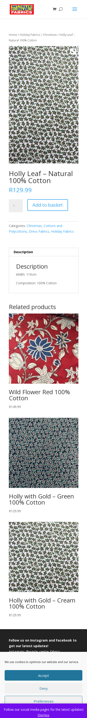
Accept (43, 675)
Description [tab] (23, 252)
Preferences (44, 701)
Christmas (50, 34)
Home (13, 34)
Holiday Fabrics (30, 34)
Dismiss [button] (43, 715)
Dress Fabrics (39, 231)
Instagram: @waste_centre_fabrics (34, 651)
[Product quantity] (16, 205)
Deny (43, 688)
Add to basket (47, 205)
